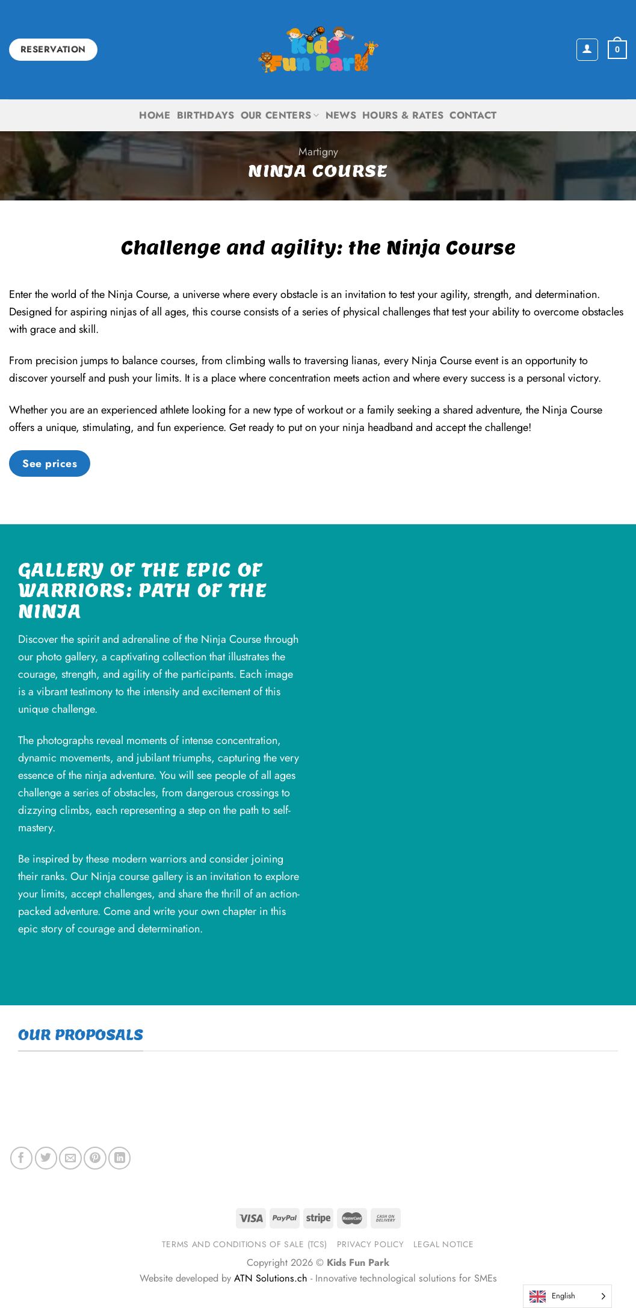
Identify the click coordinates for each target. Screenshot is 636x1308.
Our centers (280, 115)
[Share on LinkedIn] (119, 1158)
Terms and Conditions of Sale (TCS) (244, 1244)
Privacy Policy (370, 1244)
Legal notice (443, 1244)
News (341, 115)
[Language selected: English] (567, 1296)
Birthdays (206, 115)
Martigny (318, 152)
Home (154, 115)
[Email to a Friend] (70, 1158)
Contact (472, 115)
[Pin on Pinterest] (95, 1158)
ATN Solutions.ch (270, 1278)
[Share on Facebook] (21, 1158)
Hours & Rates (402, 115)
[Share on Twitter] (46, 1158)
